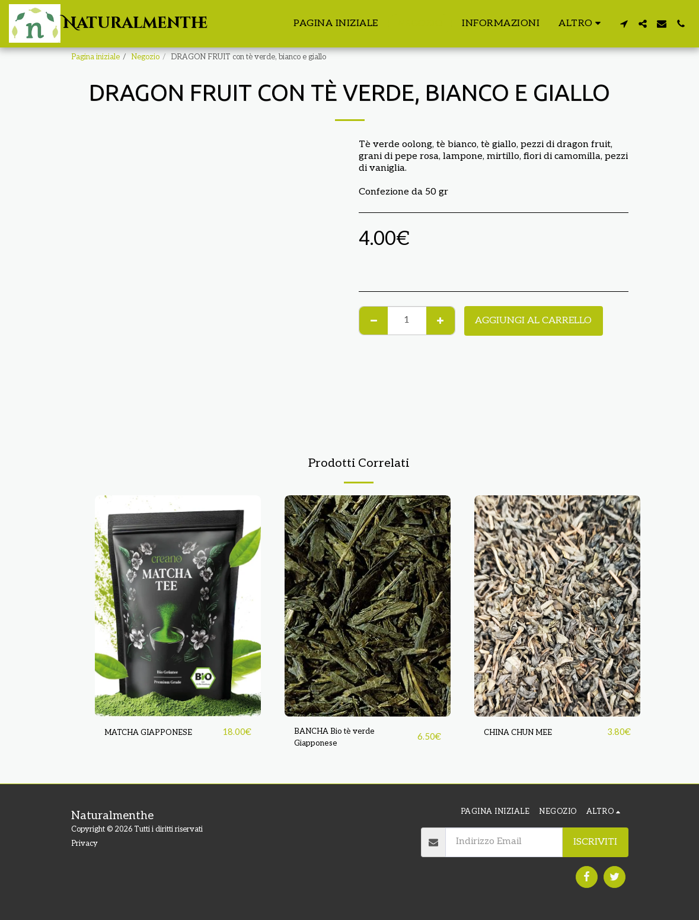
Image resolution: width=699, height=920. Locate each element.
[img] (178, 606)
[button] (624, 23)
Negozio (145, 57)
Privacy (84, 843)
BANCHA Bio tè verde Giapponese (344, 740)
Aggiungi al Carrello (533, 320)
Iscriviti (595, 842)
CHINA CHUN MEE (527, 732)
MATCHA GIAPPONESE (157, 732)
